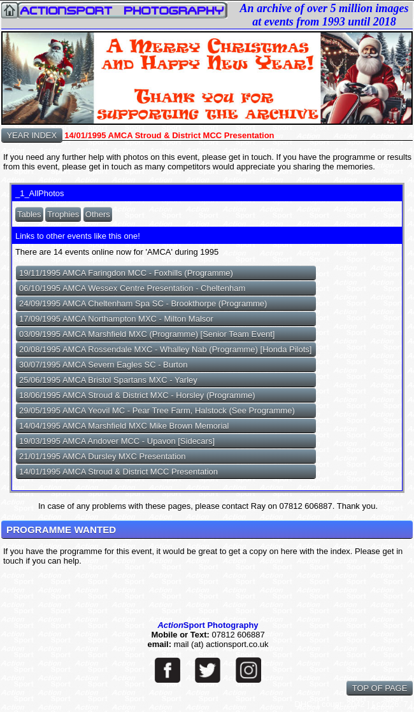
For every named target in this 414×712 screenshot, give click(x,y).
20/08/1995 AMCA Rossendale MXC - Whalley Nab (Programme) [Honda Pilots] (165, 349)
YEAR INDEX (31, 135)
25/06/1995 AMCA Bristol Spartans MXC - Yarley (108, 380)
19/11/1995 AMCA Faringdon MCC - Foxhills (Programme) (126, 273)
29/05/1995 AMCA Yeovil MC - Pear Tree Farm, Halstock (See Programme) (157, 410)
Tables (29, 214)
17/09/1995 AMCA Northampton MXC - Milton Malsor (116, 319)
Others (97, 214)
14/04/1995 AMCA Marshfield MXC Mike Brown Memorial (124, 426)
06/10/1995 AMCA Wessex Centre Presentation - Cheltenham (132, 288)
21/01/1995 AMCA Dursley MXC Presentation (102, 456)
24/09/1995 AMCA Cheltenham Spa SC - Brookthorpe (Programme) (143, 303)
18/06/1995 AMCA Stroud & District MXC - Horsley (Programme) (137, 395)
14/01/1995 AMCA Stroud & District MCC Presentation (118, 471)
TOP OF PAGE (380, 688)
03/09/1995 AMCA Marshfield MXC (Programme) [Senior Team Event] (147, 334)
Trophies (63, 214)
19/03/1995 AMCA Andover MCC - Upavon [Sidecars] (117, 441)
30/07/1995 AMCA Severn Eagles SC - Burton (103, 364)
